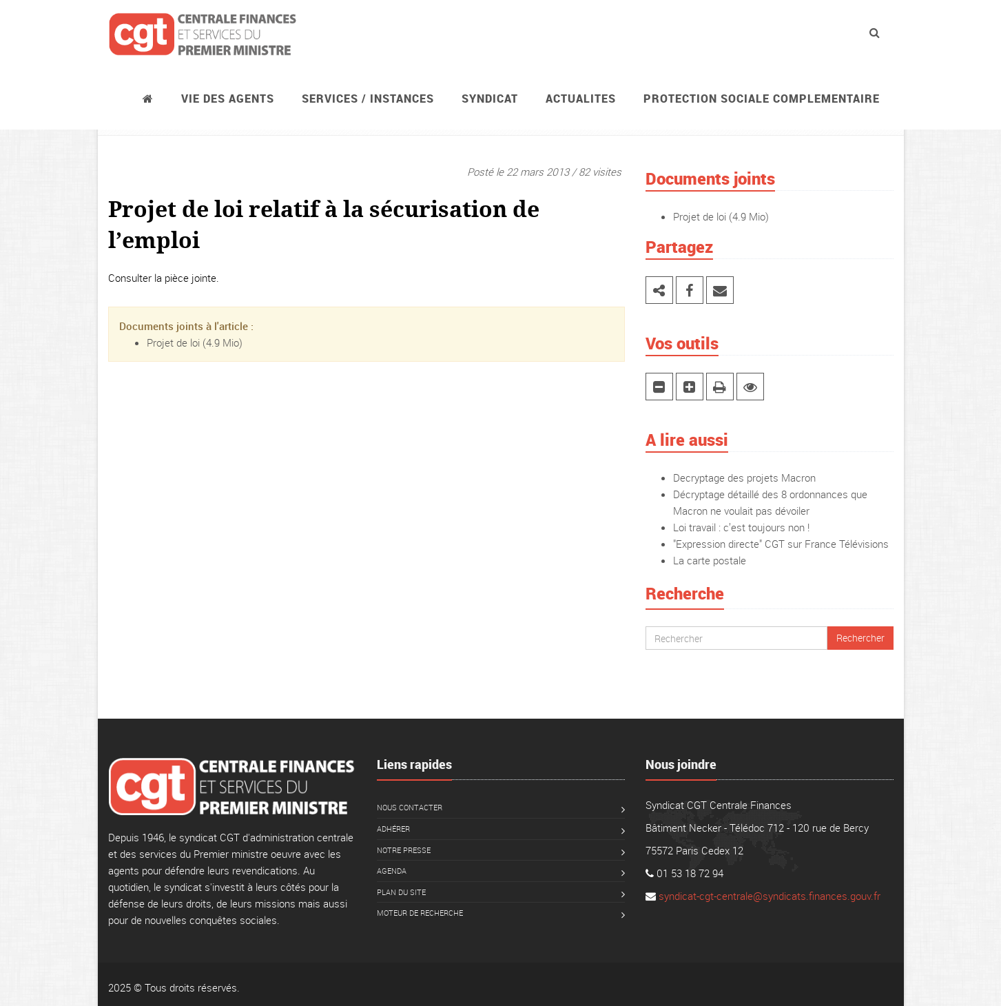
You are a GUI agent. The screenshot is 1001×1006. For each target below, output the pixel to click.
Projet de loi (173, 342)
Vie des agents (227, 98)
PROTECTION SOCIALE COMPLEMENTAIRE (761, 98)
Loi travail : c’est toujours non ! (741, 527)
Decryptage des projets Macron (744, 477)
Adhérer (393, 828)
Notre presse (404, 850)
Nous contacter (409, 807)
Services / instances (368, 98)
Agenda (391, 870)
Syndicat (490, 98)
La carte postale (709, 560)
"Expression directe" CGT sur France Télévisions (781, 544)
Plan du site (401, 892)
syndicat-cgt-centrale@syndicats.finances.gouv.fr (769, 896)
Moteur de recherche (420, 912)
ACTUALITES (581, 98)
